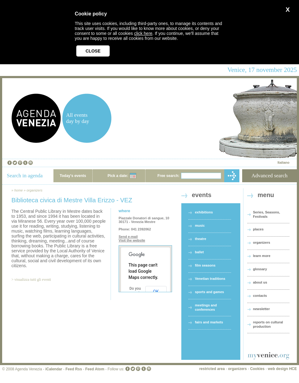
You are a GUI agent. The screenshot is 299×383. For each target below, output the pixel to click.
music (200, 225)
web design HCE (282, 369)
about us (260, 282)
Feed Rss (73, 369)
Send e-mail (128, 236)
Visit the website (132, 240)
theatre (200, 239)
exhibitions (204, 212)
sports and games (209, 292)
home (18, 190)
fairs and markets (209, 322)
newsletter (261, 309)
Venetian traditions (210, 278)
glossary (260, 269)
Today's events (73, 176)
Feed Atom (94, 369)
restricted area (212, 369)
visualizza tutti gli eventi (33, 279)
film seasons (205, 265)
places (258, 229)
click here (143, 33)
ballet (199, 252)
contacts (260, 295)
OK (156, 291)
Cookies (257, 369)
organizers (34, 190)
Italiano (283, 162)
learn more (261, 256)
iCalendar (53, 369)
